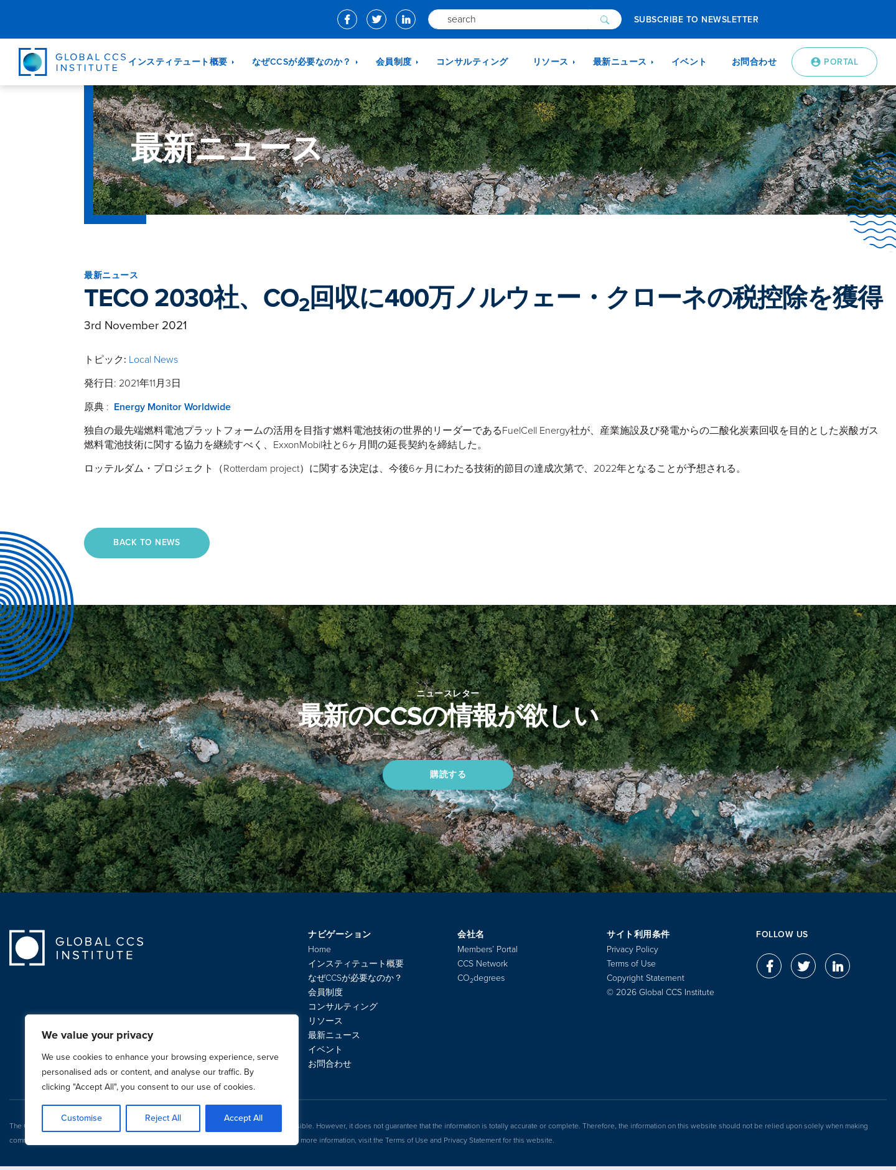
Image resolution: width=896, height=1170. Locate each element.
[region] (162, 1079)
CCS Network (482, 967)
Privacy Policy (632, 953)
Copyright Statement (645, 981)
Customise (81, 1118)
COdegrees (481, 981)
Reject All (163, 1118)
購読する (448, 777)
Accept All (243, 1118)
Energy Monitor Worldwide (172, 407)
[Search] (508, 19)
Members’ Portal (487, 953)
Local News (153, 359)
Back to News (149, 543)
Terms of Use (631, 967)
